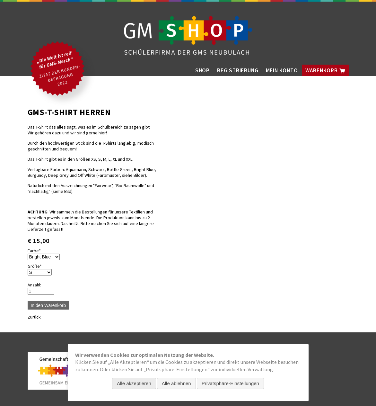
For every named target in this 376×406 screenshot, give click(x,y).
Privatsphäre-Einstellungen (230, 383)
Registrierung (237, 70)
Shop (202, 70)
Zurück (34, 317)
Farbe (37, 251)
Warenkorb (325, 70)
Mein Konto (282, 70)
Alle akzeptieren (134, 383)
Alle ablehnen (176, 383)
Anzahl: (34, 285)
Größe (37, 266)
